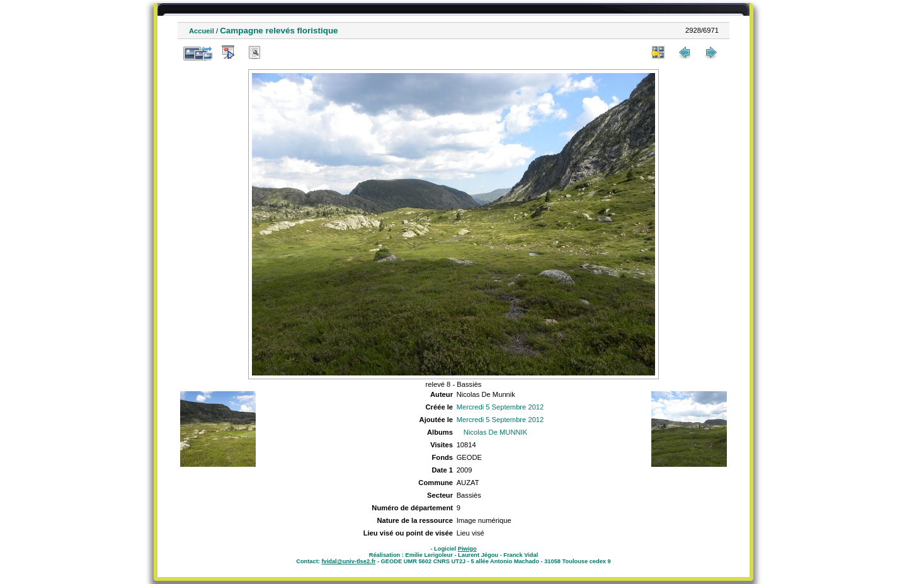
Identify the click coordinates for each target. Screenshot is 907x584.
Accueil (201, 31)
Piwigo (467, 549)
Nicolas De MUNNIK (495, 432)
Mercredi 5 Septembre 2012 (500, 407)
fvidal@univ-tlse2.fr (348, 561)
